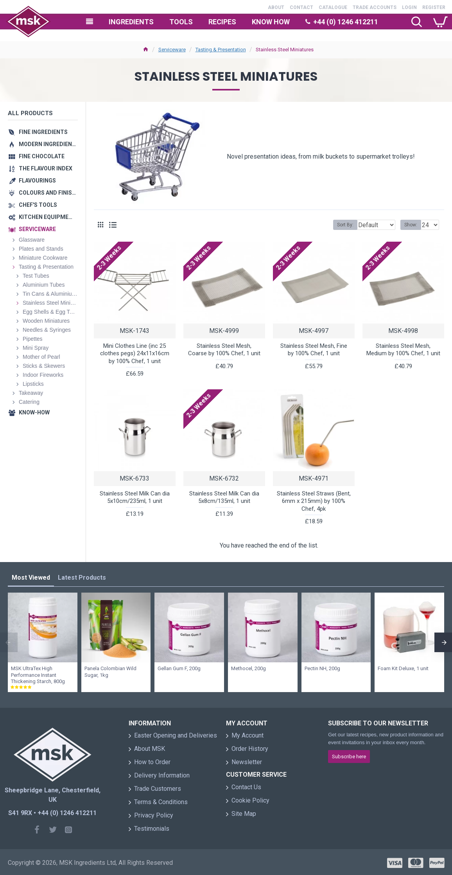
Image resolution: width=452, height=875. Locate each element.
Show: (413, 225)
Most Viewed (31, 577)
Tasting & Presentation (221, 49)
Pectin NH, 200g (322, 668)
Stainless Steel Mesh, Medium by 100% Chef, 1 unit (403, 349)
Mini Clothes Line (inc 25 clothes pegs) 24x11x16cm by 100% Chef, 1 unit (134, 353)
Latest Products (82, 577)
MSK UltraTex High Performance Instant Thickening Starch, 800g (38, 675)
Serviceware (172, 49)
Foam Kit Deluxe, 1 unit (403, 668)
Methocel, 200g (248, 668)
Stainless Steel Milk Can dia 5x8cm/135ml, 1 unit (224, 497)
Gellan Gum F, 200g (179, 668)
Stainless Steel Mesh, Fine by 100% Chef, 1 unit (313, 349)
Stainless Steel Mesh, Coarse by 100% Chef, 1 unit (224, 349)
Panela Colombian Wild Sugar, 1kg (110, 671)
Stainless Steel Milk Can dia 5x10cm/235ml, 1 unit (135, 497)
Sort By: (339, 225)
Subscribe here (349, 756)
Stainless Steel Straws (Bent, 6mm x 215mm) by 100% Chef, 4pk (314, 501)
